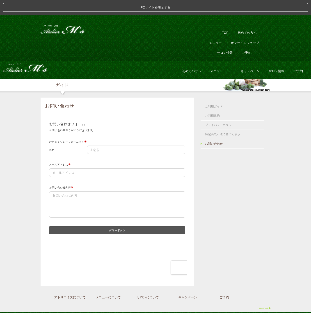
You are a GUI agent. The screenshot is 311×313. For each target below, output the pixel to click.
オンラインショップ (245, 28)
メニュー (215, 28)
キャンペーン (250, 56)
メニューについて (108, 282)
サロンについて (148, 282)
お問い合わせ (214, 128)
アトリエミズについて (70, 282)
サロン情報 (225, 38)
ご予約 (246, 38)
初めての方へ (247, 18)
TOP (225, 18)
